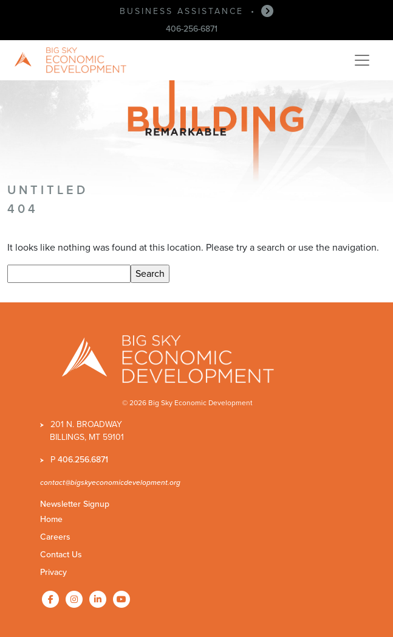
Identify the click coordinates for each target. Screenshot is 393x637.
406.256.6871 (83, 459)
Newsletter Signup (74, 504)
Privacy (53, 572)
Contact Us (61, 554)
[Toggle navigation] (362, 60)
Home (51, 519)
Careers (55, 537)
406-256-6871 (191, 29)
